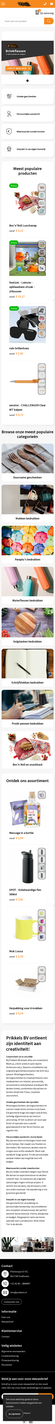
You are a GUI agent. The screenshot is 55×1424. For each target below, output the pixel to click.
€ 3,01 (16, 899)
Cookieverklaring (10, 1355)
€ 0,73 (16, 415)
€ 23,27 (17, 296)
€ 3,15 (16, 230)
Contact (5, 1336)
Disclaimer (6, 1364)
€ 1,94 (16, 838)
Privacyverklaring (10, 1360)
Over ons (5, 1317)
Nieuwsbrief (7, 1321)
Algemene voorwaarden (13, 1351)
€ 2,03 (16, 956)
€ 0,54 (16, 1013)
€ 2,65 (16, 353)
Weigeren (27, 1413)
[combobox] (22, 21)
